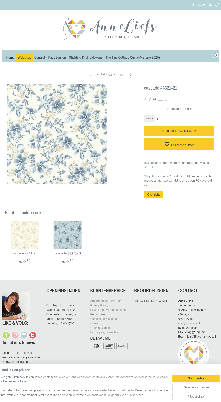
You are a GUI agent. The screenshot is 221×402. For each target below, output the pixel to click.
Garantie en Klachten (103, 318)
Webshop (24, 57)
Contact (39, 57)
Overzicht (153, 194)
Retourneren (98, 314)
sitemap (121, 394)
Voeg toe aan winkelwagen (179, 130)
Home (10, 57)
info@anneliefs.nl (189, 323)
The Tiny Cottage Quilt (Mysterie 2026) (133, 57)
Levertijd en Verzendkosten (108, 309)
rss (129, 394)
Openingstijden (100, 327)
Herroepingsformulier (104, 332)
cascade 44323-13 (67, 253)
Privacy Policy (99, 305)
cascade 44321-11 (24, 253)
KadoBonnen (57, 57)
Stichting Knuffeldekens (86, 57)
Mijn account (202, 4)
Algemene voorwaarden (105, 300)
